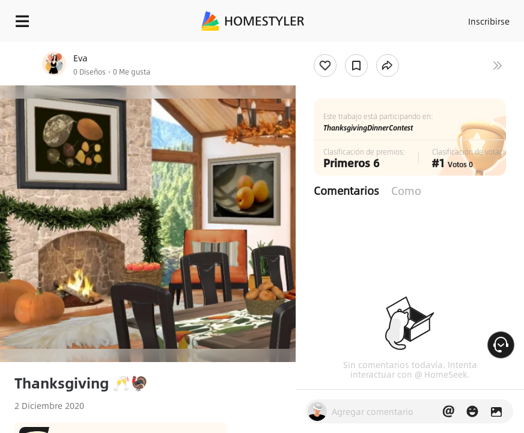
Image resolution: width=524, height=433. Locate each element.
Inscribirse (489, 21)
